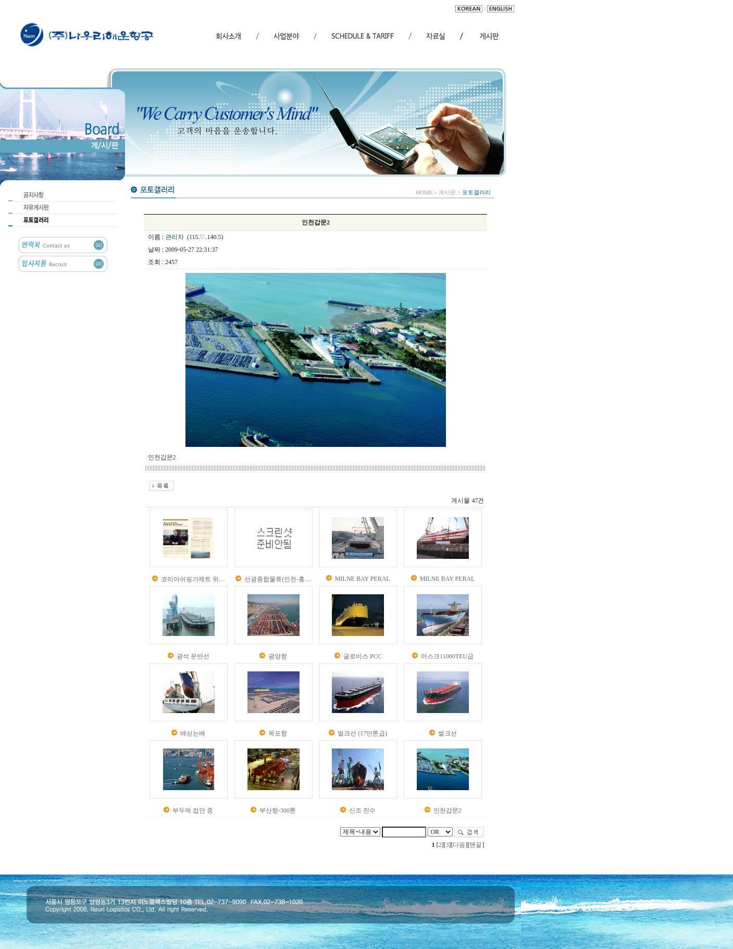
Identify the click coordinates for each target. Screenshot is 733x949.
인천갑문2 (447, 810)
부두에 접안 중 (192, 810)
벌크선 (447, 733)
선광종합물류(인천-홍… (277, 579)
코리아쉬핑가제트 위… (193, 579)
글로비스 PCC (362, 656)
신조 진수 (362, 810)
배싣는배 (192, 733)
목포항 (277, 733)
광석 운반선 (193, 656)
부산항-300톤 (277, 810)
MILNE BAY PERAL (362, 578)
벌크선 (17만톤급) (362, 733)
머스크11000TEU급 (447, 656)
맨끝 (475, 844)
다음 (459, 844)
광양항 (277, 656)
